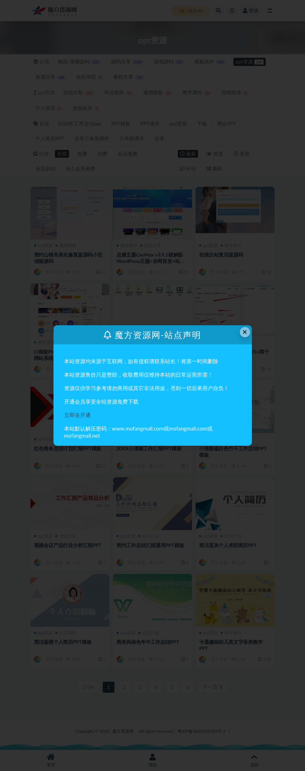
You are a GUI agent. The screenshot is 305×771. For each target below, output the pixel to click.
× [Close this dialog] (244, 332)
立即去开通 (77, 415)
